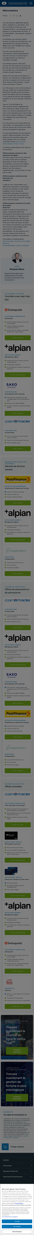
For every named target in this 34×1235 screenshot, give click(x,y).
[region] (17, 1209)
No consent (17, 1226)
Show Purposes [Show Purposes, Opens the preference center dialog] (17, 1231)
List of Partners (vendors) (10, 1216)
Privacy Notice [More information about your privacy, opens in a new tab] (18, 1203)
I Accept (17, 1221)
